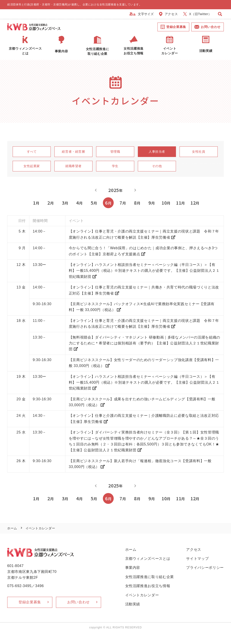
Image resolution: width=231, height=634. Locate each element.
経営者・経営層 (73, 151)
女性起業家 (31, 166)
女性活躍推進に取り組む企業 (149, 577)
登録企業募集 (173, 27)
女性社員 (198, 151)
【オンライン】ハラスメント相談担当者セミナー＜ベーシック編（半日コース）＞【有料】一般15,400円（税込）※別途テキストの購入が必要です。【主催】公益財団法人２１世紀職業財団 (144, 271)
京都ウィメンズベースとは (147, 558)
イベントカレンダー (142, 595)
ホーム (12, 528)
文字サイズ (141, 14)
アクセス (168, 14)
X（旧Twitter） (197, 14)
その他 (157, 166)
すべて (32, 151)
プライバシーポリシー (205, 567)
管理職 (115, 151)
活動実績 (132, 604)
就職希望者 (73, 166)
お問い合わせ (207, 27)
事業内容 (132, 567)
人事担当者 (157, 151)
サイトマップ (197, 558)
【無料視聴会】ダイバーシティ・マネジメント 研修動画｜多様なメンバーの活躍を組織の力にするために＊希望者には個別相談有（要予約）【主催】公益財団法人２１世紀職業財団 (144, 343)
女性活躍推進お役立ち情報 (147, 586)
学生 (115, 166)
